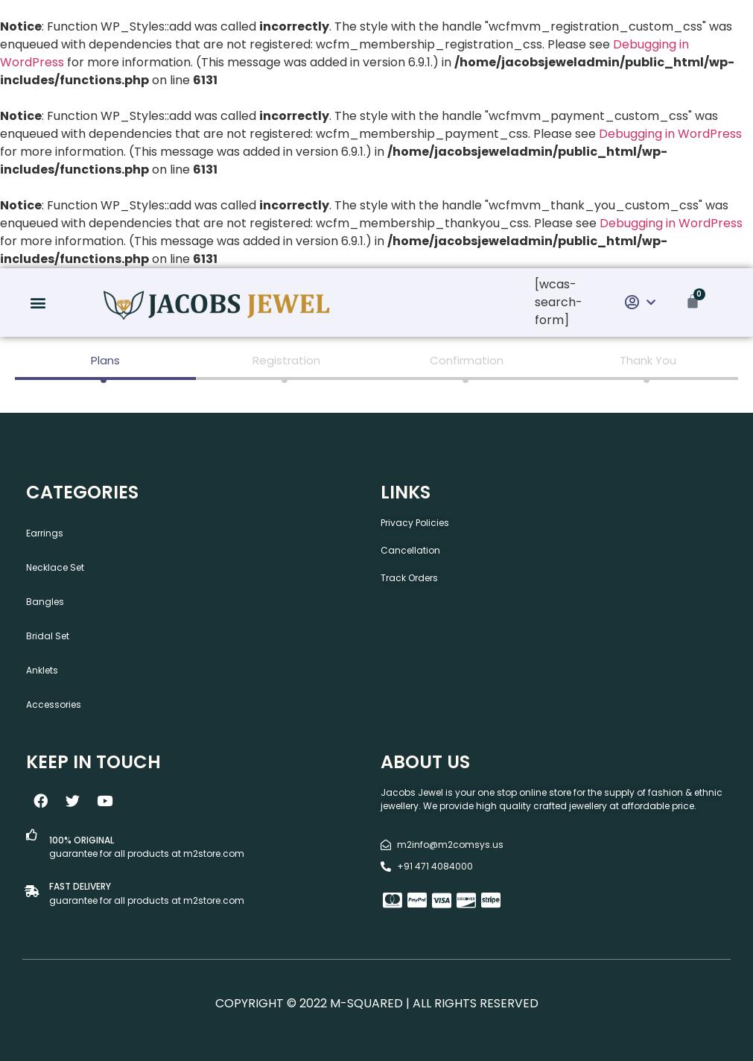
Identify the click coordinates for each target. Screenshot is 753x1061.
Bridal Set (47, 636)
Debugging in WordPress (670, 133)
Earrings (44, 533)
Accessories (53, 704)
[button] (37, 303)
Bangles (45, 601)
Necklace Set (55, 567)
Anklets (42, 670)
